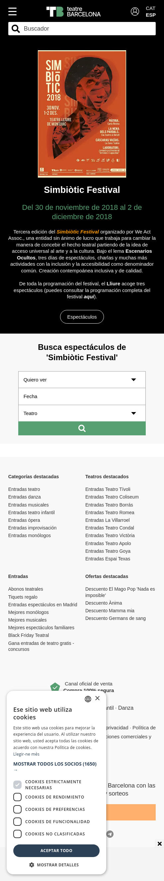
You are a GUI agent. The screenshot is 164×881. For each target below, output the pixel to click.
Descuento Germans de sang (115, 618)
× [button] (97, 698)
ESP (151, 15)
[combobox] (88, 29)
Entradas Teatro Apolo (108, 543)
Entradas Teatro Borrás (109, 505)
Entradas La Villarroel (107, 520)
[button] (56, 767)
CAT (150, 8)
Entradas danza (24, 497)
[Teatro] (82, 413)
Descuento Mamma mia (109, 610)
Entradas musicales (28, 505)
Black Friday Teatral (28, 635)
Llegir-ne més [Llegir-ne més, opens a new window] (26, 754)
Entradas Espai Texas (107, 558)
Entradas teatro (24, 489)
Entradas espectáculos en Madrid (42, 604)
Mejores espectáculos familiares (41, 627)
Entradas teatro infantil (31, 512)
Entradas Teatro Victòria (110, 535)
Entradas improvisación (32, 527)
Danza (125, 708)
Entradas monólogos (29, 535)
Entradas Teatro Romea (109, 512)
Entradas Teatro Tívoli (107, 489)
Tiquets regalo (23, 597)
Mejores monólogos (28, 612)
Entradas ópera (24, 520)
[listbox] (88, 699)
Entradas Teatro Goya (107, 551)
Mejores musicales (27, 620)
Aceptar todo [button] (56, 850)
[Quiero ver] (82, 379)
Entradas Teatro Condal (109, 527)
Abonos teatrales (25, 589)
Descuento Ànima (103, 603)
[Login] (135, 11)
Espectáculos (82, 317)
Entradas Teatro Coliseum (112, 497)
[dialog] (56, 782)
